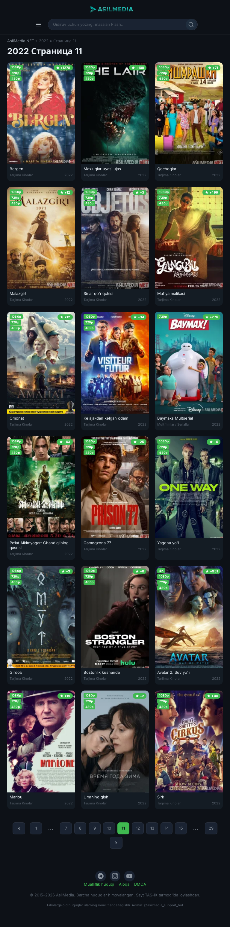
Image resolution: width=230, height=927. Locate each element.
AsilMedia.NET (20, 40)
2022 (68, 175)
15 (181, 828)
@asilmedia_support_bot (163, 905)
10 (109, 828)
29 (211, 828)
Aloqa (124, 884)
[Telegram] (100, 876)
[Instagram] (115, 876)
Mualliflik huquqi (99, 884)
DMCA (140, 884)
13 (152, 828)
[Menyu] (38, 25)
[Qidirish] (191, 24)
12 (138, 828)
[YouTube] (129, 876)
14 (167, 828)
